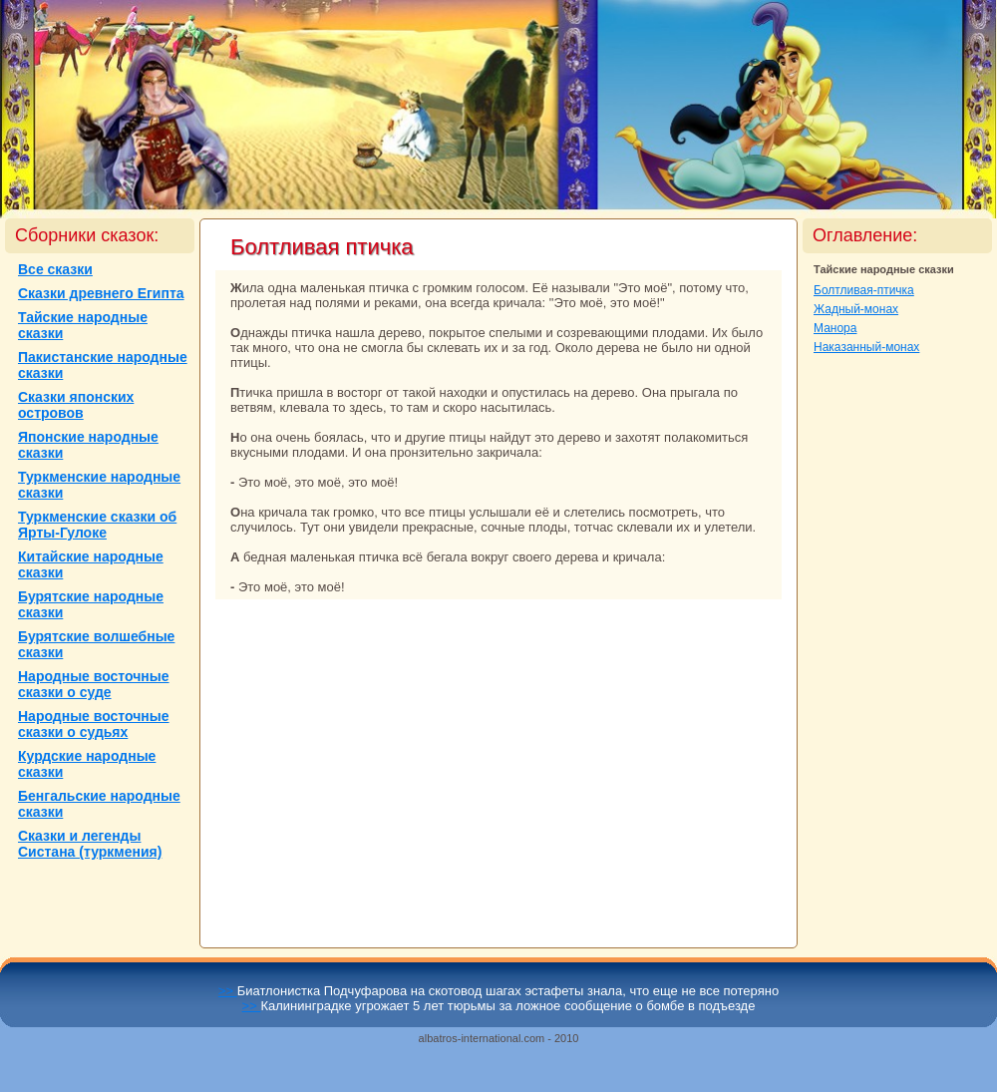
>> (227, 990)
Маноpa (835, 328)
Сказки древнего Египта (101, 293)
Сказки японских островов (76, 405)
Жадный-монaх (856, 309)
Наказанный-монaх (866, 347)
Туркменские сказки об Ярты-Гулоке (97, 525)
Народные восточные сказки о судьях (93, 724)
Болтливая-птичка (864, 290)
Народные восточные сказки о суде (93, 684)
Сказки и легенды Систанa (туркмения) (90, 844)
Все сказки (55, 269)
